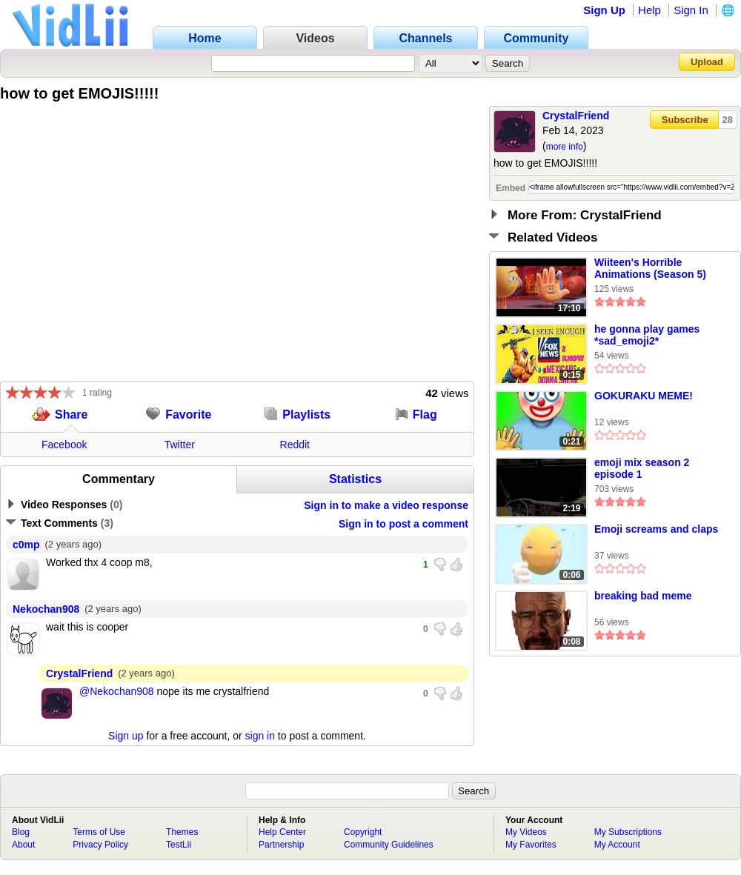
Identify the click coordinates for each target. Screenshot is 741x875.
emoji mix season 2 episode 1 (641, 468)
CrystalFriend (575, 116)
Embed (510, 188)
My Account (617, 844)
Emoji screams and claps (656, 529)
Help (649, 10)
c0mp (26, 544)
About (23, 844)
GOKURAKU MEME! (643, 396)
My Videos (526, 832)
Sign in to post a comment (403, 524)
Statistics (355, 479)
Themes (182, 832)
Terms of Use (99, 832)
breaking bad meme (643, 596)
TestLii (178, 844)
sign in (260, 736)
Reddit (295, 444)
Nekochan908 (46, 609)
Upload (707, 61)
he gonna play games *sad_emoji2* (647, 335)
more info (564, 147)
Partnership (281, 844)
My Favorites (530, 844)
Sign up (125, 736)
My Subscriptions (628, 832)
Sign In (691, 10)
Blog (21, 832)
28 (727, 119)
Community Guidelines (388, 844)
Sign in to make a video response (386, 505)
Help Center (282, 832)
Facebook (64, 444)
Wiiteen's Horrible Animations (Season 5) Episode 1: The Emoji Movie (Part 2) (650, 269)
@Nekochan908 (116, 691)
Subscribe (685, 119)
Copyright (363, 832)
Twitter (180, 444)
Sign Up (604, 10)
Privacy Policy (100, 844)
